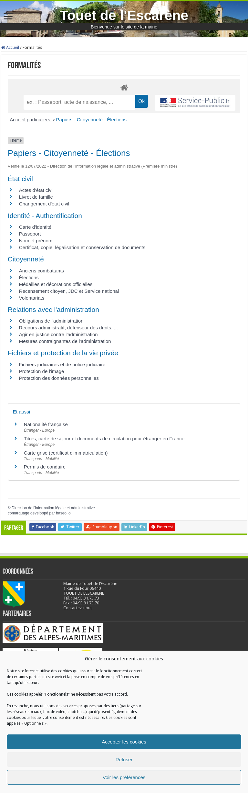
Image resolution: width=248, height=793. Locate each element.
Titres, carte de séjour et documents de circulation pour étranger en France (104, 438)
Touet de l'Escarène (124, 15)
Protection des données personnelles (59, 378)
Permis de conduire (45, 466)
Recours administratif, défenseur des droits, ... (68, 327)
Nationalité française (46, 424)
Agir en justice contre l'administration (58, 334)
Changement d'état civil (44, 203)
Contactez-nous (77, 607)
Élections (29, 277)
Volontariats (31, 298)
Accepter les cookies (124, 741)
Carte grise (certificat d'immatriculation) (66, 453)
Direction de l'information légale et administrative (53, 508)
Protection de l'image (41, 371)
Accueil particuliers (30, 119)
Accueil (10, 47)
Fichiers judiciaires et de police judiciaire (62, 364)
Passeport (30, 234)
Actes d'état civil (36, 190)
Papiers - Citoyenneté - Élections (91, 119)
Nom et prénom (35, 240)
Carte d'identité (35, 227)
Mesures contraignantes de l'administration (65, 341)
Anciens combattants (41, 270)
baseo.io (63, 513)
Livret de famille (36, 197)
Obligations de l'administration (51, 321)
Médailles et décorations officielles (55, 284)
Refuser (124, 759)
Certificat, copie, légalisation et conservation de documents (82, 247)
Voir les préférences (124, 777)
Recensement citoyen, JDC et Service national (69, 291)
